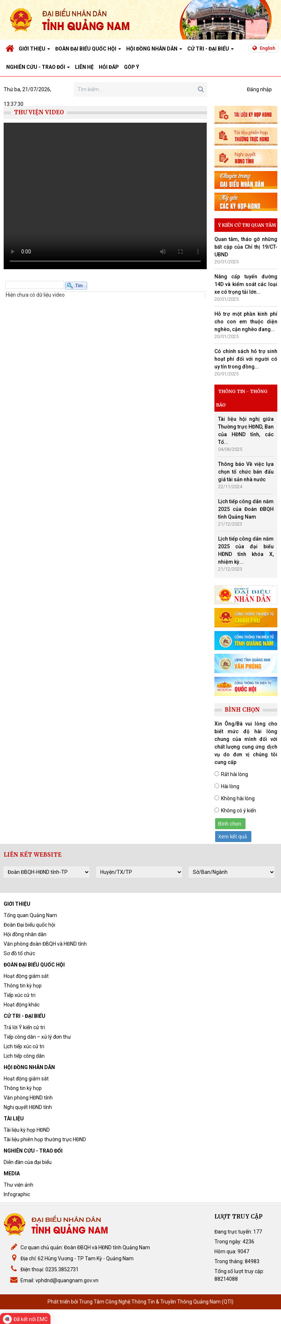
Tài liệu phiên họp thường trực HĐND (45, 1139)
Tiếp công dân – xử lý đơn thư (37, 1037)
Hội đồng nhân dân (25, 934)
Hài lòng (230, 786)
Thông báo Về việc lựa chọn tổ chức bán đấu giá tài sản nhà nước (246, 471)
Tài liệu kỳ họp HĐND (27, 1130)
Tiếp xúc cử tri (19, 995)
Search (200, 89)
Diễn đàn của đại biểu (28, 1162)
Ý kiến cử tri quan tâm (247, 225)
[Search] (140, 89)
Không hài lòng (238, 798)
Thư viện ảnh (18, 1185)
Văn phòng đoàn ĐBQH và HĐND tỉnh (45, 944)
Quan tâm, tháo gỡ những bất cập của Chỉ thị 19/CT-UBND (245, 246)
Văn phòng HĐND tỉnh (28, 1098)
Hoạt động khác (22, 1005)
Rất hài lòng (234, 774)
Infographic (17, 1194)
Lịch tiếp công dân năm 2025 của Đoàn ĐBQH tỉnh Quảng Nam (246, 509)
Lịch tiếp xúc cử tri (24, 1046)
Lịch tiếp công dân (24, 1056)
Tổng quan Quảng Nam (30, 915)
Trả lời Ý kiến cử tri (24, 1027)
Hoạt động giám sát (26, 976)
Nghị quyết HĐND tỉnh (28, 1107)
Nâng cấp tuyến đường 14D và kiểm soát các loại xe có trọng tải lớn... (245, 284)
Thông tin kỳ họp (23, 986)
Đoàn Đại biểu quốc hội (29, 925)
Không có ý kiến (238, 810)
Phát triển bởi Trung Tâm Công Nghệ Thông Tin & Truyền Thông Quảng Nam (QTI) (140, 1302)
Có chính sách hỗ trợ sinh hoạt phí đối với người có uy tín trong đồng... (245, 359)
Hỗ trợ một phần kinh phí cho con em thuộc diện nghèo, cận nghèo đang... (245, 321)
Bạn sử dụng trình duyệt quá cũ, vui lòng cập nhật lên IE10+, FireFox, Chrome (105, 196)
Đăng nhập (259, 89)
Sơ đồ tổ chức (19, 953)
